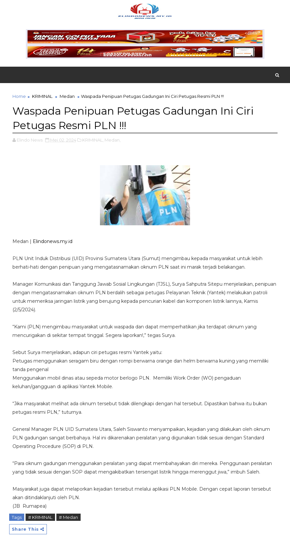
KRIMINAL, (93, 140)
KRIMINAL (42, 96)
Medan (67, 96)
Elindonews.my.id (52, 241)
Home (19, 96)
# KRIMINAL (40, 517)
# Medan (68, 517)
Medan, (113, 140)
